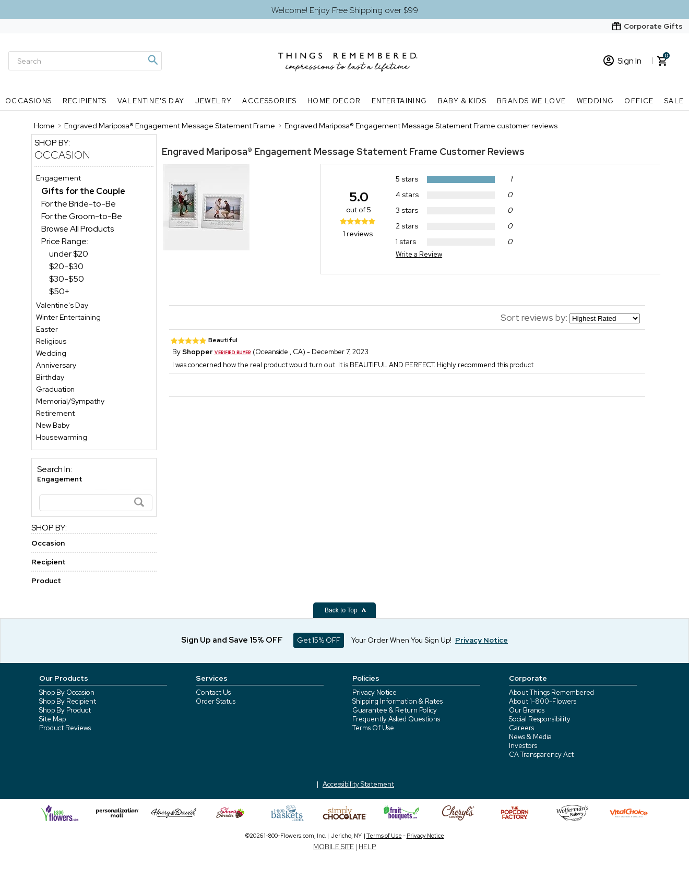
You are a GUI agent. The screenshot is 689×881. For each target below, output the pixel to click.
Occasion (62, 155)
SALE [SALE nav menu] (674, 100)
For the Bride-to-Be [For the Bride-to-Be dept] (78, 203)
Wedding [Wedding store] (51, 353)
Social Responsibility (540, 719)
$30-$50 (66, 278)
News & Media (530, 736)
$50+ (59, 291)
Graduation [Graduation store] (55, 389)
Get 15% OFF (318, 640)
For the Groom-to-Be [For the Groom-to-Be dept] (81, 216)
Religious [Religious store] (51, 341)
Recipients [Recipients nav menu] (85, 100)
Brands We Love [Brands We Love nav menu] (531, 100)
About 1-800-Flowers (542, 701)
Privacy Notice (374, 692)
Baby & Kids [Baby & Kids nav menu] (462, 100)
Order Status (215, 701)
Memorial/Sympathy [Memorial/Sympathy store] (70, 401)
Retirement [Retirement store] (55, 413)
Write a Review (419, 254)
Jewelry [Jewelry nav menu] (213, 100)
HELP (367, 846)
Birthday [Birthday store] (50, 377)
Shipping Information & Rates (397, 701)
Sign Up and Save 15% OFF (232, 640)
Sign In (622, 60)
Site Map (52, 719)
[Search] (85, 60)
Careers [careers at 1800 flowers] (521, 727)
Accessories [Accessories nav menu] (269, 100)
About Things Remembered (551, 692)
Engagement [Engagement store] (58, 178)
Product (46, 580)
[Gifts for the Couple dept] (83, 191)
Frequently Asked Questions (396, 719)
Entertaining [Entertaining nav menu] (399, 100)
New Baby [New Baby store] (52, 425)
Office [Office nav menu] (639, 100)
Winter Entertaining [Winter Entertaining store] (68, 317)
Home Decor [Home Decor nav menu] (334, 100)
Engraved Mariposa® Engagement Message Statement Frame (300, 152)
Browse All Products (77, 228)
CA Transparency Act (541, 754)
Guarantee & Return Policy (394, 710)
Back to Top (345, 610)
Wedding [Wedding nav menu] (595, 100)
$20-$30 (66, 266)
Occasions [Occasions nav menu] (28, 100)
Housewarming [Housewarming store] (61, 437)
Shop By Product (65, 710)
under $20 (68, 253)
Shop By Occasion (66, 692)
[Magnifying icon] (152, 60)
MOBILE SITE (333, 846)
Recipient (48, 561)
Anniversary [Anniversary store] (56, 365)
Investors (523, 745)
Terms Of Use (373, 727)
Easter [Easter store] (47, 329)
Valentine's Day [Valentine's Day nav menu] (151, 100)
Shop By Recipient (67, 701)
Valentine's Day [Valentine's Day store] (62, 305)
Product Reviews (65, 727)
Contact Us (213, 692)
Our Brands (526, 710)
